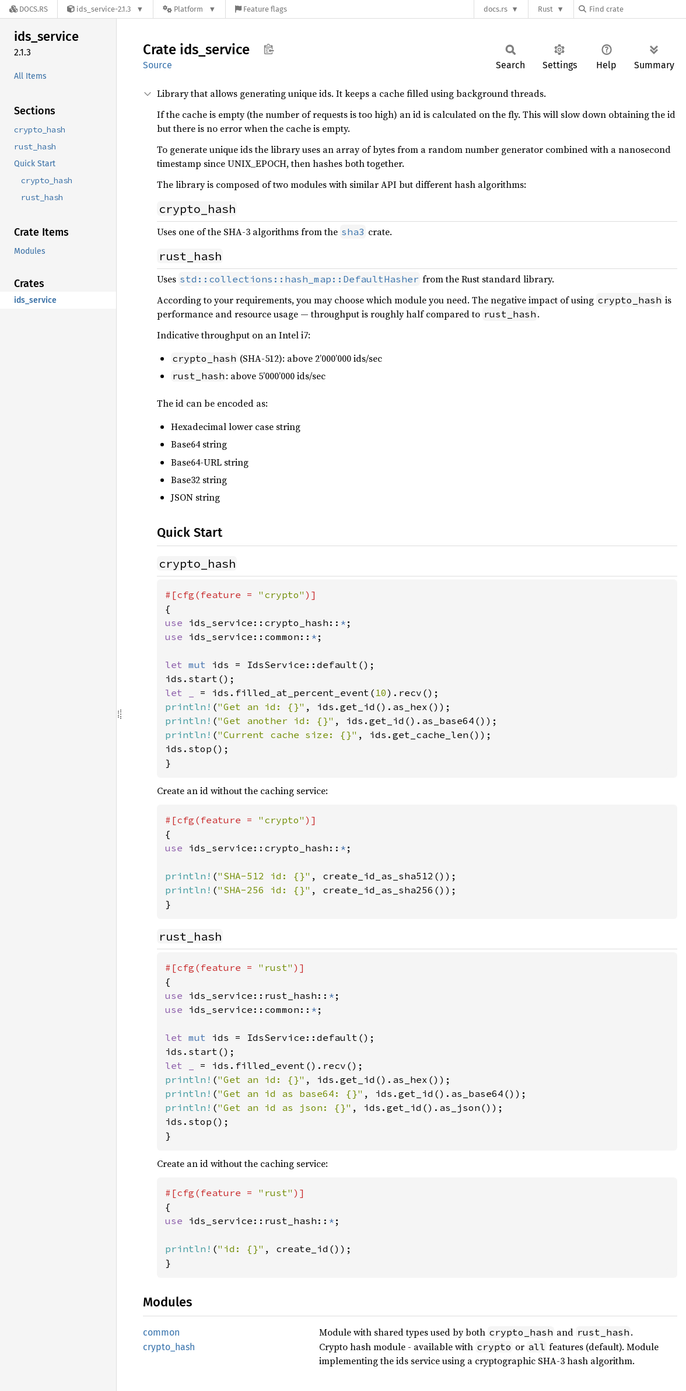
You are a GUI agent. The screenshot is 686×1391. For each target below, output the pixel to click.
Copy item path (268, 49)
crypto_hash (169, 1346)
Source (157, 65)
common (161, 1332)
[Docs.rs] (28, 9)
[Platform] (189, 9)
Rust (545, 9)
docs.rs (496, 9)
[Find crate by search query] (637, 9)
